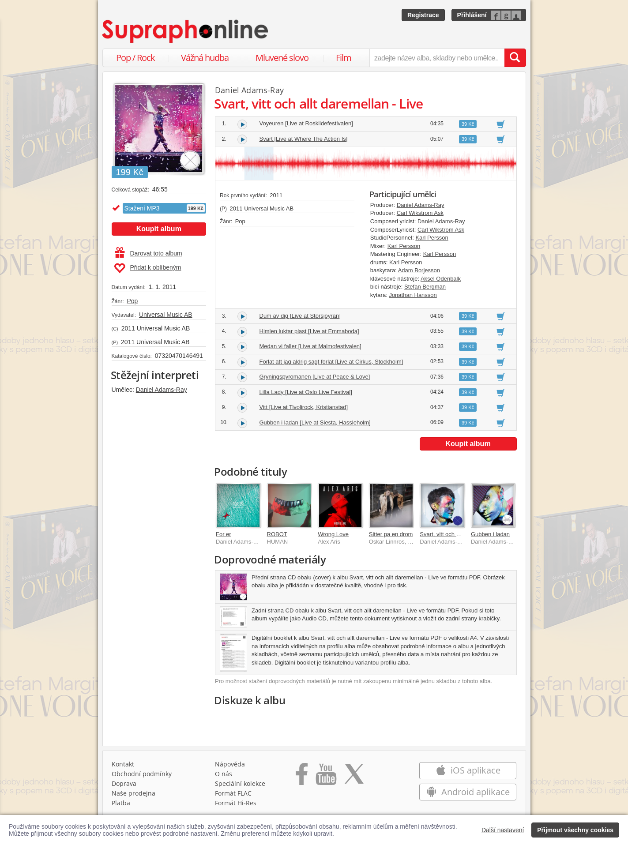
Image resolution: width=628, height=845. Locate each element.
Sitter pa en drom (391, 534)
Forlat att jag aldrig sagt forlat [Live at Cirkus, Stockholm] (331, 361)
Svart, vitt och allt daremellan (456, 534)
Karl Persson (431, 237)
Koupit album (158, 229)
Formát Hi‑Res (235, 803)
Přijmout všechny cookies (575, 830)
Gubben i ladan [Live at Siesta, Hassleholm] (315, 422)
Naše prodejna (133, 793)
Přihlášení (472, 15)
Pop (132, 300)
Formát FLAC (233, 793)
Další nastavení (502, 830)
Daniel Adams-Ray (161, 389)
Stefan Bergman (425, 286)
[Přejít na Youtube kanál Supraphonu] (326, 777)
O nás (223, 774)
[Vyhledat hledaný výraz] (515, 58)
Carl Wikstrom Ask (420, 213)
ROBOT (277, 534)
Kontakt (123, 764)
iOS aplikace (468, 770)
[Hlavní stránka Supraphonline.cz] (186, 31)
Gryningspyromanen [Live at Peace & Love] (314, 376)
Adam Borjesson (419, 270)
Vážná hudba (205, 58)
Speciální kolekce (240, 783)
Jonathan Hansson (412, 295)
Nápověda (230, 764)
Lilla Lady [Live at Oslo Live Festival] (305, 392)
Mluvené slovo (282, 58)
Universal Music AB (165, 314)
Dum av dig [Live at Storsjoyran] (300, 315)
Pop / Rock (135, 58)
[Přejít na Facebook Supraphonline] (301, 777)
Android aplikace (468, 792)
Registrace (423, 15)
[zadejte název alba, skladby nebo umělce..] (436, 58)
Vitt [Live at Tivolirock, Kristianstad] (303, 407)
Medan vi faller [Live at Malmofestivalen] (310, 346)
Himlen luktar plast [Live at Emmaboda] (309, 331)
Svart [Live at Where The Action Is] (303, 138)
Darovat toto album (148, 253)
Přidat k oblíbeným (147, 268)
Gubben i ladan (490, 534)
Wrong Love (333, 534)
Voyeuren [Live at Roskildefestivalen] (306, 123)
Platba (121, 803)
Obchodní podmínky (142, 774)
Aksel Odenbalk (441, 278)
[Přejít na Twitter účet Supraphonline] (354, 777)
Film (343, 58)
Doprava (124, 783)
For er (223, 534)
